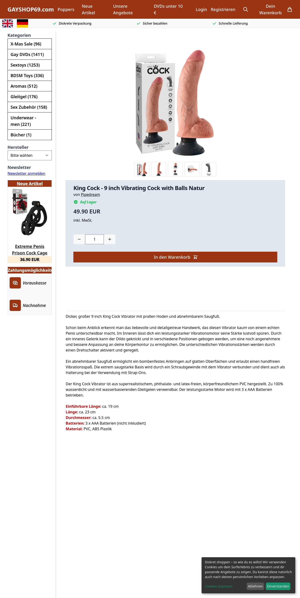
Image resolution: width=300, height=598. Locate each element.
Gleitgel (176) (24, 96)
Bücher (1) (21, 135)
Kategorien (19, 35)
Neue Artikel (88, 9)
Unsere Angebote (123, 9)
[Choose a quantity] (94, 239)
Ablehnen (255, 586)
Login (201, 9)
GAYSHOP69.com (31, 9)
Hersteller (18, 147)
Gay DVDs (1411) (27, 54)
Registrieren (223, 9)
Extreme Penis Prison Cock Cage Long (29, 248)
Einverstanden (278, 586)
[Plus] (110, 239)
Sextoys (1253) (25, 65)
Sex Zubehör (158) (29, 107)
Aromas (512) (24, 86)
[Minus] (79, 239)
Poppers (66, 9)
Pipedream (90, 194)
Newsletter (19, 167)
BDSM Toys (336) (27, 75)
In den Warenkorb (176, 257)
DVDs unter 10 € (168, 9)
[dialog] (248, 575)
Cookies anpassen (218, 586)
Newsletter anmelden (26, 173)
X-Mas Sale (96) (26, 44)
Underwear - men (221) (23, 121)
